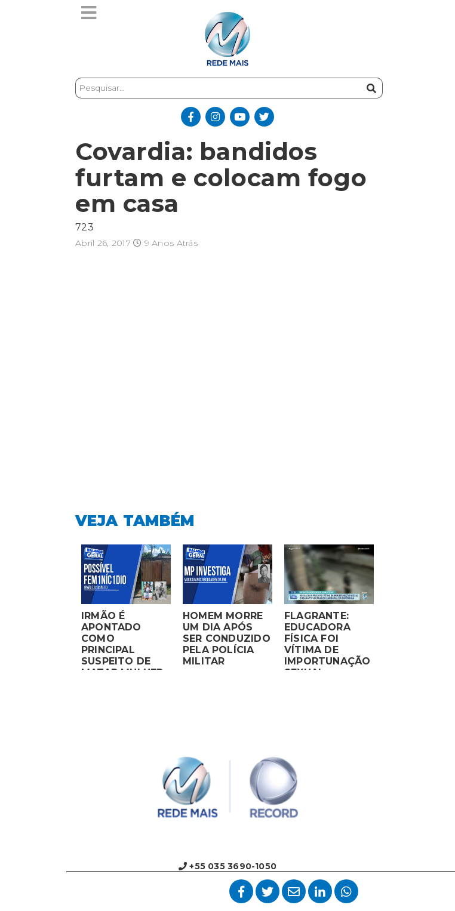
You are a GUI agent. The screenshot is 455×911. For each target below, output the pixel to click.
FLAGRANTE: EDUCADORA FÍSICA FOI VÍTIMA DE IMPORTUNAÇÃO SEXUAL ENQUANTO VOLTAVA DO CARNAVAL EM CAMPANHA (327, 640)
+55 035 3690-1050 (227, 866)
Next (389, 610)
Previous (66, 610)
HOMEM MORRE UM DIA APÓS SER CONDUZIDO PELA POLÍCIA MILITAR (226, 638)
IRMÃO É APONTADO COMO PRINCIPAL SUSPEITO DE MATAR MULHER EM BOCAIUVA (122, 640)
